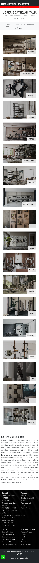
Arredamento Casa (15, 16)
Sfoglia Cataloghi (27, 498)
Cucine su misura (8, 539)
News (23, 500)
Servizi (23, 495)
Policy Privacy (26, 508)
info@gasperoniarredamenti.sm (13, 515)
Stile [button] (23, 24)
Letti (22, 539)
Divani (23, 534)
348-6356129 (11, 510)
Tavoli (23, 537)
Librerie (25, 16)
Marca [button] (7, 24)
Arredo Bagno (26, 544)
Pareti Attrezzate (27, 532)
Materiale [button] (15, 24)
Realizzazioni (26, 503)
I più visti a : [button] (19, 28)
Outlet (23, 505)
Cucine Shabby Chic (9, 544)
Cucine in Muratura (9, 542)
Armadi (23, 542)
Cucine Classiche (8, 537)
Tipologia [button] (30, 24)
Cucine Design (7, 532)
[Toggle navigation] (36, 4)
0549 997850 (10, 508)
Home (5, 16)
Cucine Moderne (8, 534)
